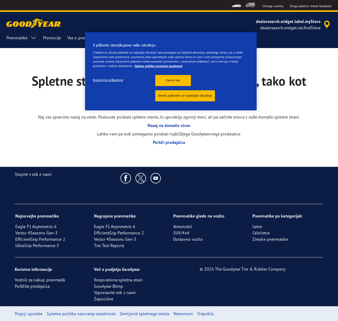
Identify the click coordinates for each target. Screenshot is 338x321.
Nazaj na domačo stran (169, 125)
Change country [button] (273, 6)
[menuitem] (236, 5)
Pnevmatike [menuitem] (21, 38)
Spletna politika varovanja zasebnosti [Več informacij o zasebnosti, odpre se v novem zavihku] (158, 66)
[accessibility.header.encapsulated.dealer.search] (294, 24)
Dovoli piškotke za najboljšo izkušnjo (185, 95)
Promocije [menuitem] (52, 37)
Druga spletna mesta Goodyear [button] (311, 6)
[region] (171, 71)
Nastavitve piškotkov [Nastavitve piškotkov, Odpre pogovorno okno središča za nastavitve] (108, 80)
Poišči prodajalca (169, 142)
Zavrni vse (173, 80)
